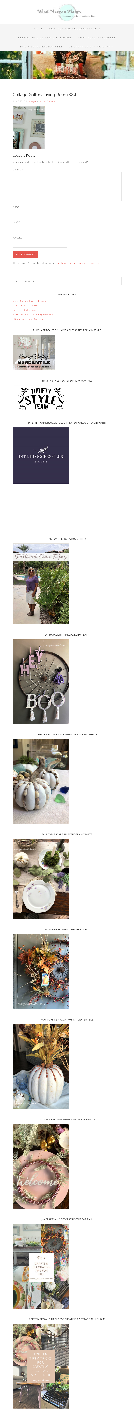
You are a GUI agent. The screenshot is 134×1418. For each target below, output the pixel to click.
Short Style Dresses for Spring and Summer (33, 314)
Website (17, 237)
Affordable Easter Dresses (26, 305)
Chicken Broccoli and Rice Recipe (29, 319)
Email (16, 222)
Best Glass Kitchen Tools (24, 310)
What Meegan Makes (67, 12)
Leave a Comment (48, 101)
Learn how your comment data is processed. (78, 262)
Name (17, 206)
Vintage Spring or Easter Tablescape (30, 300)
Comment (19, 169)
